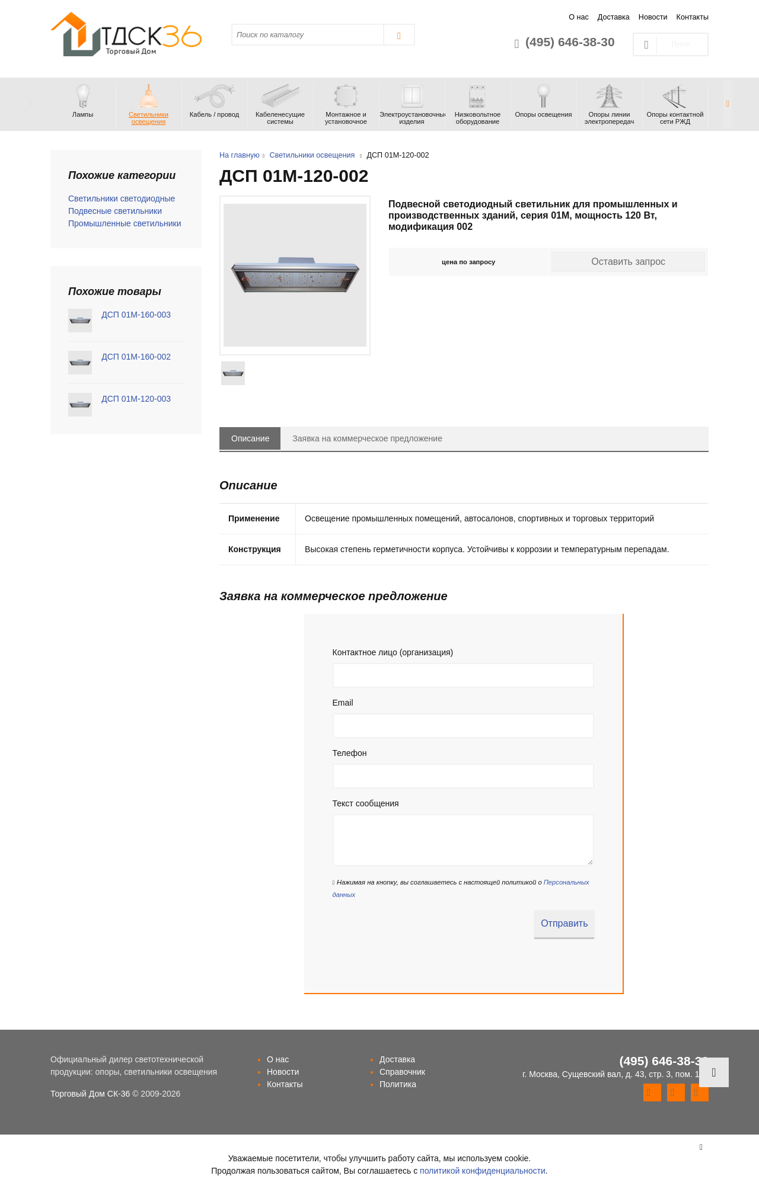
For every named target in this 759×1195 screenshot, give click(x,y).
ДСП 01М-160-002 (136, 356)
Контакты (693, 17)
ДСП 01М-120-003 (136, 398)
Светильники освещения (312, 155)
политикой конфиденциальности (483, 1170)
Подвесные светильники (115, 211)
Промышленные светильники (124, 223)
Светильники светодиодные (121, 198)
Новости (653, 17)
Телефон (350, 753)
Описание (250, 438)
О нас (579, 17)
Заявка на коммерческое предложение (367, 438)
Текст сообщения (366, 803)
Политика (398, 1084)
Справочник (402, 1072)
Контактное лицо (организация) (393, 652)
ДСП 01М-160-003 (136, 314)
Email (343, 702)
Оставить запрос (628, 262)
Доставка (614, 17)
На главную (239, 155)
